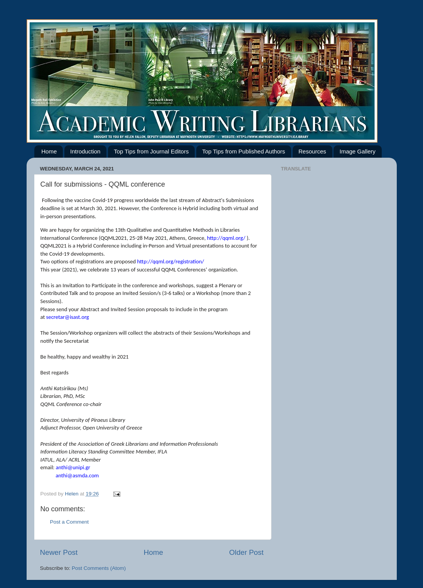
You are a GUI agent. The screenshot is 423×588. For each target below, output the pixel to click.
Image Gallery (357, 151)
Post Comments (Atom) (99, 568)
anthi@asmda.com (77, 475)
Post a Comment (69, 522)
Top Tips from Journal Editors (151, 151)
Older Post (246, 552)
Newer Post (59, 552)
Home (49, 151)
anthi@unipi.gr (73, 467)
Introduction (85, 151)
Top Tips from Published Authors (243, 151)
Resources (312, 151)
